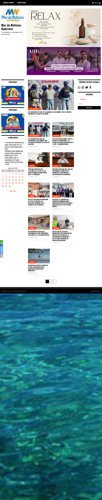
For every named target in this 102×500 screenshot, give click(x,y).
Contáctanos (21, 3)
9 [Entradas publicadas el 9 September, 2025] (9, 177)
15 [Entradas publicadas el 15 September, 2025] (6, 180)
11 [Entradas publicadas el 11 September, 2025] (16, 177)
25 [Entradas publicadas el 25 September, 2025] (16, 183)
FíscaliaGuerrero (34, 109)
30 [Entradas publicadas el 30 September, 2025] (9, 186)
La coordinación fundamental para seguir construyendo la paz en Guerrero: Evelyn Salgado (14, 144)
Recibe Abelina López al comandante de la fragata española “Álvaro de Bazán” (12, 160)
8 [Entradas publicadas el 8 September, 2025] (6, 177)
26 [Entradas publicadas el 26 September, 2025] (19, 183)
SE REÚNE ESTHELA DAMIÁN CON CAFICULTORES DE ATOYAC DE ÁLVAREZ (14, 153)
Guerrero (56, 135)
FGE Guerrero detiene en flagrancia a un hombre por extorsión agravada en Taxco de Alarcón (49, 113)
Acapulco (32, 262)
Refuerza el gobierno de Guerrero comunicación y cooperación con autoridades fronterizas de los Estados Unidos (62, 203)
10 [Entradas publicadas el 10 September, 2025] (12, 177)
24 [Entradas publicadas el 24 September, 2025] (12, 183)
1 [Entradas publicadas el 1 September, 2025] (6, 174)
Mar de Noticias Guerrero (11, 27)
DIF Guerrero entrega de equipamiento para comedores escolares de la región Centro (38, 233)
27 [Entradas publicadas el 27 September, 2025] (22, 183)
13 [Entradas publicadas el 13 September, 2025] (22, 177)
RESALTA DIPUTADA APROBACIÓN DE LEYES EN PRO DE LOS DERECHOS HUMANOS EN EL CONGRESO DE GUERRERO (38, 202)
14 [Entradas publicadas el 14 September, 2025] (3, 180)
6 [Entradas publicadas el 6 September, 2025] (22, 174)
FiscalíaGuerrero (34, 135)
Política (31, 166)
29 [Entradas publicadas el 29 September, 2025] (6, 186)
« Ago (10, 191)
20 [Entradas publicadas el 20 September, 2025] (22, 180)
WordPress (98, 291)
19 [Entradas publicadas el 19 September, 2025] (19, 180)
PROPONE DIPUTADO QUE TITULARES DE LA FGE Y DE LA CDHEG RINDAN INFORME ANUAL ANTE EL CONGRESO (37, 171)
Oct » (15, 191)
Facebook (82, 99)
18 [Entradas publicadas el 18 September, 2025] (16, 180)
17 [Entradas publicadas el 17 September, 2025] (12, 180)
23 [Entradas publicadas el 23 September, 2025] (9, 183)
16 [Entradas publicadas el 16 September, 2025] (9, 180)
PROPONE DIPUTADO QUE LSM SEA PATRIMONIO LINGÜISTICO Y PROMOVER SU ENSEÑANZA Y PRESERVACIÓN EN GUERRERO (62, 171)
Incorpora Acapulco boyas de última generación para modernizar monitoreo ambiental (38, 268)
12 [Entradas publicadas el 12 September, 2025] (19, 177)
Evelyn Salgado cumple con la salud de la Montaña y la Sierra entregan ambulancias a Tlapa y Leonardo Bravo (63, 141)
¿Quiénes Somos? (8, 3)
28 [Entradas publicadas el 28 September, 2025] (3, 186)
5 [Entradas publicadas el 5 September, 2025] (19, 174)
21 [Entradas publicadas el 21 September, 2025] (3, 183)
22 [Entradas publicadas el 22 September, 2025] (6, 183)
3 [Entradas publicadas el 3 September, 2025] (12, 174)
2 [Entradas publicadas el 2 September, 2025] (9, 174)
